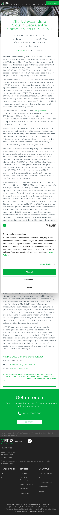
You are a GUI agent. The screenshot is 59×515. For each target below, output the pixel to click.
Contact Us (52, 3)
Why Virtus (44, 469)
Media (36, 5)
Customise (30, 280)
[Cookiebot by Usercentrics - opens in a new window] (45, 225)
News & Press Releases (20, 433)
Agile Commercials (45, 473)
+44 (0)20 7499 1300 (19, 368)
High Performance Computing (26, 479)
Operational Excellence (46, 478)
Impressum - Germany (37, 511)
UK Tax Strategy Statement (12, 509)
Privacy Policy (46, 505)
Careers (41, 491)
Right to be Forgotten (35, 507)
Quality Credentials (45, 482)
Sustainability (43, 486)
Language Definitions (21, 511)
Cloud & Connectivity (27, 484)
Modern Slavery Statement (18, 507)
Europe (3, 478)
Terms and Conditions (49, 509)
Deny (29, 287)
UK (2, 473)
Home (3, 433)
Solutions (14, 5)
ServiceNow (24, 489)
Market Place (24, 493)
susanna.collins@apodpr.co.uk (22, 364)
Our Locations (8, 469)
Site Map (46, 507)
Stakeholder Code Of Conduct (31, 509)
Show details (45, 264)
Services (26, 5)
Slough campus (40, 111)
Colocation (23, 473)
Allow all (29, 272)
